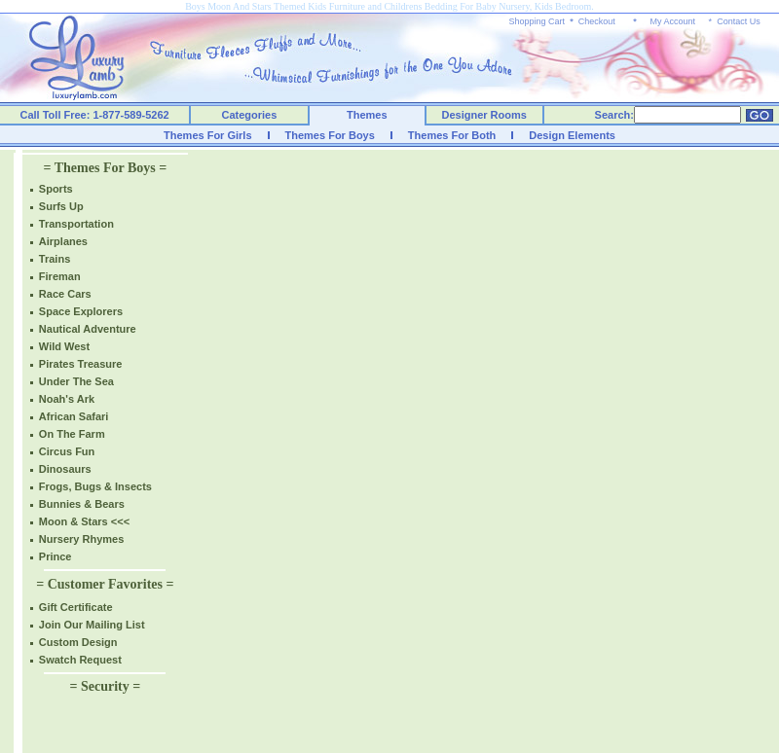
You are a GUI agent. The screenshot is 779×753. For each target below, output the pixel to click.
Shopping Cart (537, 21)
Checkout (596, 21)
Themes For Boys (330, 135)
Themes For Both (452, 135)
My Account (672, 21)
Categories (250, 115)
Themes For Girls (207, 135)
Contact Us (738, 21)
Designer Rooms (483, 115)
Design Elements (572, 135)
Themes (367, 115)
